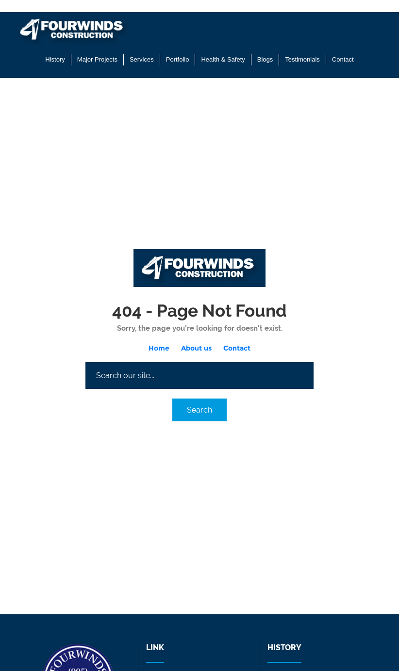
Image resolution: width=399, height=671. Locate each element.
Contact (343, 59)
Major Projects (97, 59)
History (55, 59)
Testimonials (302, 59)
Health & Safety (223, 59)
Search (199, 410)
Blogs (265, 59)
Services (142, 59)
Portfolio (177, 59)
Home (159, 348)
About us (196, 348)
